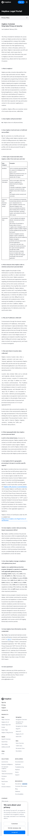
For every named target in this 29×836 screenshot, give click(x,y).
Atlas (3, 753)
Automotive (5, 761)
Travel (3, 784)
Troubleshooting (19, 767)
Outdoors (4, 776)
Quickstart (18, 764)
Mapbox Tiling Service (7, 732)
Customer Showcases (21, 786)
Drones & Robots (6, 786)
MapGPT (18, 728)
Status (17, 772)
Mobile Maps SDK (6, 724)
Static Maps (5, 730)
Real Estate (5, 781)
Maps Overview (6, 719)
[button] (14, 18)
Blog (16, 789)
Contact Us (5, 710)
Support (4, 707)
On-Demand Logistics (5, 767)
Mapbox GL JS (5, 722)
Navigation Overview (21, 719)
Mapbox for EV (20, 734)
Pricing (3, 705)
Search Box (4, 741)
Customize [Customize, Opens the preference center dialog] (14, 824)
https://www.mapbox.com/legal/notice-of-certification (14, 519)
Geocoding (4, 744)
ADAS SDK (18, 736)
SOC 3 (9, 639)
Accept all (14, 832)
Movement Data (20, 748)
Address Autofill (6, 747)
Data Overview (20, 743)
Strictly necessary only (14, 828)
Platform (17, 769)
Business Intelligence (7, 764)
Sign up (21, 2)
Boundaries (19, 751)
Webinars (17, 791)
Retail (3, 778)
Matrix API (18, 731)
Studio (3, 727)
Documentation (19, 761)
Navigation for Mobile (21, 726)
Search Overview (6, 739)
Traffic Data (19, 745)
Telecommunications (7, 773)
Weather (4, 771)
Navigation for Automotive (19, 722)
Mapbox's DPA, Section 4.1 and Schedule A (15, 486)
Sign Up (4, 702)
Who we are (5, 801)
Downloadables (19, 794)
